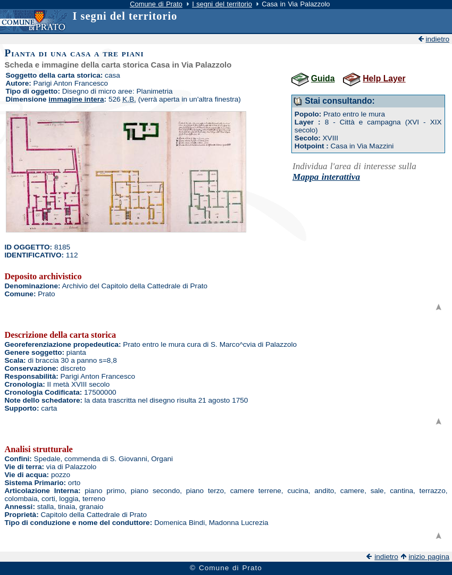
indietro (437, 39)
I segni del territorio (222, 4)
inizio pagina (428, 557)
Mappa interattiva (326, 177)
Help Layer (384, 78)
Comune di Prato (156, 4)
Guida (323, 78)
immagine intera (76, 99)
